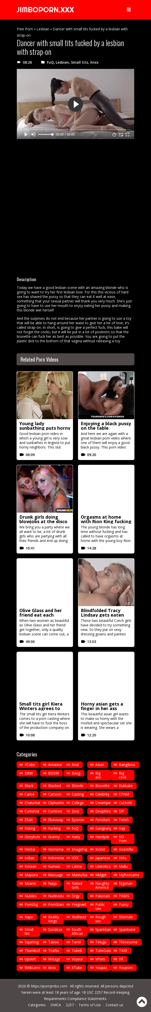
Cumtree (55, 811)
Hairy (76, 836)
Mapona (31, 874)
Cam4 (29, 794)
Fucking (54, 828)
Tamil (76, 942)
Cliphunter (56, 802)
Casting (78, 794)
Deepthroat (104, 811)
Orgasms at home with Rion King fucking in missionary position (106, 521)
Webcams (33, 967)
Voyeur (77, 959)
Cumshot (32, 811)
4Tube (30, 764)
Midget (101, 874)
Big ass (98, 775)
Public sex (100, 906)
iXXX (75, 857)
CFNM (124, 794)
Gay (122, 828)
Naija (52, 883)
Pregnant (79, 904)
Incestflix (126, 849)
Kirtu (122, 857)
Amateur (55, 764)
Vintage (54, 959)
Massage (55, 874)
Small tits (79, 62)
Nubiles (31, 895)
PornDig (31, 904)
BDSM (53, 773)
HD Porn (123, 838)
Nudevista (56, 895)
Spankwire (127, 929)
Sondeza (55, 929)
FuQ (50, 62)
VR (121, 959)
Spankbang (104, 929)
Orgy (76, 895)
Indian (29, 857)
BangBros (127, 764)
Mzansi (30, 883)
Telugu (100, 942)
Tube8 (77, 950)
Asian (99, 764)
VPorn (100, 959)
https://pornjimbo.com (49, 986)
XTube (77, 967)
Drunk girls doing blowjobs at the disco (43, 519)
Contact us (114, 1004)
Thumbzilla (33, 950)
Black (29, 785)
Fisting (30, 828)
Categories (37, 1004)
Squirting (32, 942)
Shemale (126, 917)
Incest (100, 849)
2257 (70, 1004)
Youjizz (101, 967)
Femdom (102, 819)
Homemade (57, 849)
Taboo (53, 942)
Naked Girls (77, 885)
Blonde (77, 785)
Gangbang (103, 828)
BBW (29, 773)
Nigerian (125, 883)
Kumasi (54, 866)
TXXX (123, 950)
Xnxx (94, 62)
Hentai (30, 849)
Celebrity (102, 794)
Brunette (102, 785)
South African (77, 931)
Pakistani (102, 895)
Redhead (79, 917)
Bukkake (126, 785)
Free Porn (25, 29)
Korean (30, 866)
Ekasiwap (55, 819)
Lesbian (43, 29)
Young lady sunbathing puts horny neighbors (44, 427)
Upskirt (30, 959)
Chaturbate (34, 802)
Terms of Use (90, 1004)
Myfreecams (129, 874)
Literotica (103, 866)
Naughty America (102, 885)
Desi (75, 811)
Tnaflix (53, 950)
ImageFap (80, 849)
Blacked (54, 785)
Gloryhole (32, 836)
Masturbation (83, 874)
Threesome (128, 942)
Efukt (29, 819)
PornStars (56, 904)
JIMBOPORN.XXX (46, 10)
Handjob (102, 836)
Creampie (103, 802)
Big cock (122, 775)
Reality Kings (53, 919)
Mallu (123, 866)
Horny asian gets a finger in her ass (102, 706)
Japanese (102, 857)
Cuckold (125, 802)
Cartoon (54, 794)
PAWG (124, 895)
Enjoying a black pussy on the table (106, 425)
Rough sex (100, 919)
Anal (75, 764)
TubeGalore (104, 950)
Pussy (123, 904)
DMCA (55, 1004)
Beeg (76, 773)
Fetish (124, 819)
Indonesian (57, 857)
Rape (29, 917)
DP (121, 811)
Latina (77, 866)
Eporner (78, 819)
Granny (54, 836)
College (78, 802)
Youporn (126, 967)
